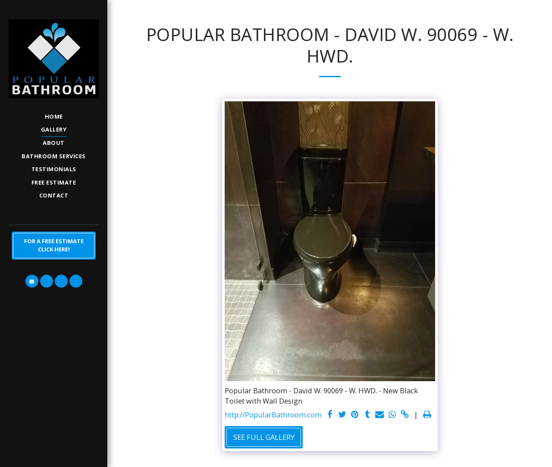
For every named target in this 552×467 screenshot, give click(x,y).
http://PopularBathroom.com (273, 415)
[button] (31, 281)
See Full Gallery (264, 437)
